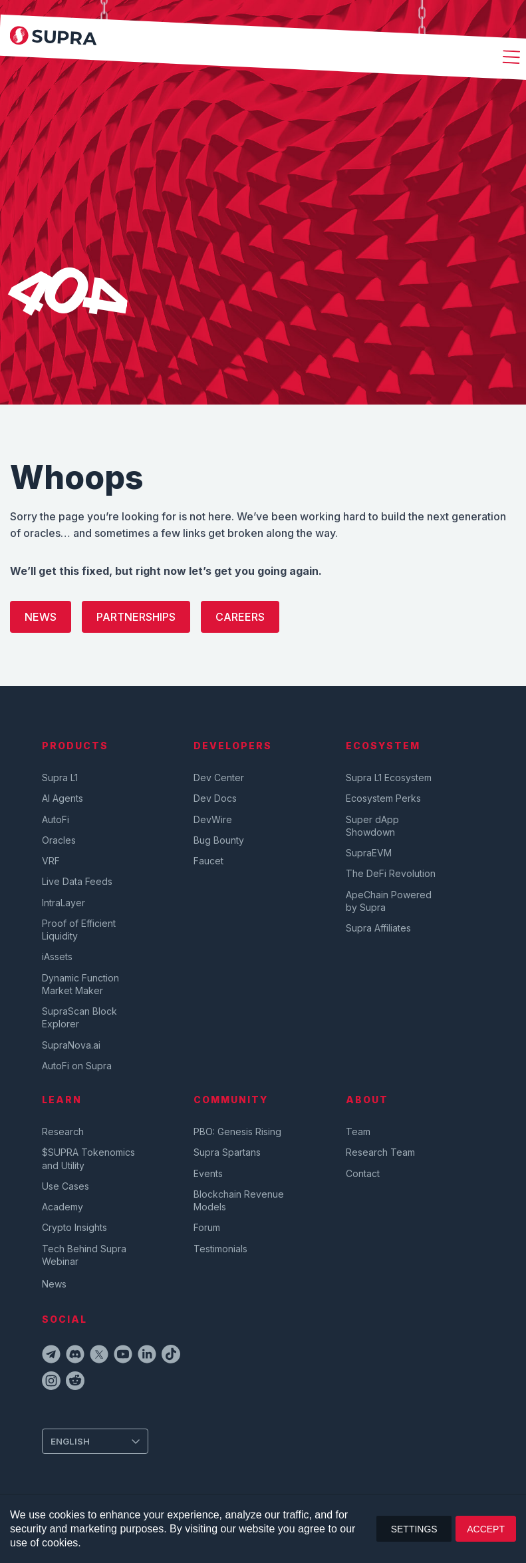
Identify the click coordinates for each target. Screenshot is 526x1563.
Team (358, 1131)
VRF (51, 860)
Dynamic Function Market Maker (80, 984)
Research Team (380, 1152)
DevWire (213, 819)
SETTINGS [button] (414, 1529)
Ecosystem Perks (383, 798)
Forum (207, 1227)
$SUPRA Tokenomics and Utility (88, 1158)
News (41, 616)
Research (63, 1131)
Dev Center (219, 777)
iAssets (57, 956)
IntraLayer (63, 902)
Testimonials (220, 1248)
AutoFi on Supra (78, 1065)
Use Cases (65, 1186)
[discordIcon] (75, 1356)
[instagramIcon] (51, 1382)
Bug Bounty (219, 840)
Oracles (59, 840)
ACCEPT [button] (486, 1529)
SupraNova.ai (71, 1045)
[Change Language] (95, 1441)
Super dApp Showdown (372, 826)
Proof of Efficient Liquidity (79, 930)
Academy (62, 1206)
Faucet (208, 860)
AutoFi (55, 819)
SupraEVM (369, 852)
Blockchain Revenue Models (239, 1200)
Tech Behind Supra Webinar (84, 1255)
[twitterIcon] (99, 1356)
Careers (240, 616)
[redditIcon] (75, 1382)
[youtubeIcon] (123, 1356)
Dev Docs (215, 798)
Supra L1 (60, 777)
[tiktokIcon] (171, 1356)
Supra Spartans (227, 1152)
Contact (363, 1173)
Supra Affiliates (378, 928)
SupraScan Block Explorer (79, 1017)
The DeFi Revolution (391, 873)
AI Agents (62, 798)
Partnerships (136, 616)
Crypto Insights (74, 1227)
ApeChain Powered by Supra (389, 901)
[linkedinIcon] (147, 1356)
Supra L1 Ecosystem (389, 777)
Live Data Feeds (77, 881)
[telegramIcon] (51, 1356)
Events (208, 1173)
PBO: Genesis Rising (237, 1131)
